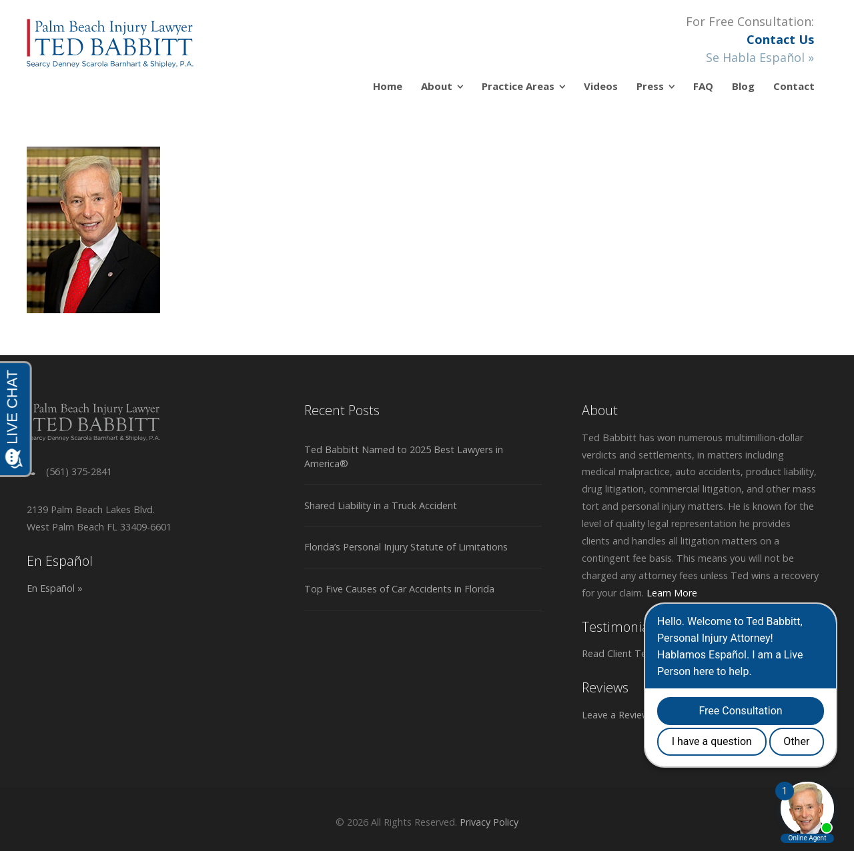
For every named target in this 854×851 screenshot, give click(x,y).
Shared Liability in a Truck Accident (380, 505)
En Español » (55, 588)
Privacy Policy (489, 822)
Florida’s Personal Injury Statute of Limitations (406, 546)
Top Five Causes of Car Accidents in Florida (399, 588)
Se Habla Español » (760, 57)
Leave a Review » (619, 714)
